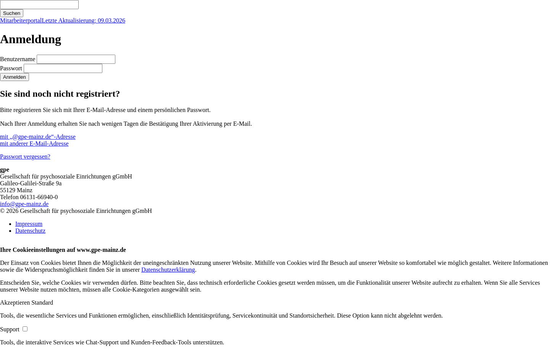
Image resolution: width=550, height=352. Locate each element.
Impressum (28, 224)
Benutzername (17, 59)
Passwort (11, 68)
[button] (15, 302)
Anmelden (14, 77)
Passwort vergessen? (25, 156)
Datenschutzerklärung (168, 269)
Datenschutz (30, 230)
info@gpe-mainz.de (24, 204)
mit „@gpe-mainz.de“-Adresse (38, 136)
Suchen (11, 13)
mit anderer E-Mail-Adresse (34, 143)
